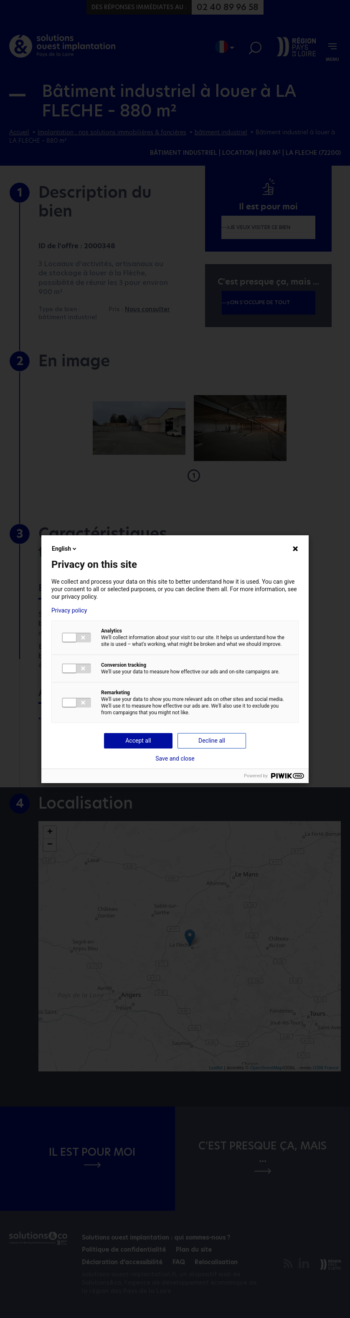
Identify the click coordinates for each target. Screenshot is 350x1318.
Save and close (175, 758)
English (65, 548)
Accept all (138, 740)
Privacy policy (69, 610)
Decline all (211, 740)
